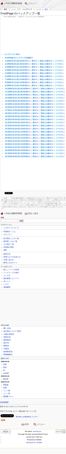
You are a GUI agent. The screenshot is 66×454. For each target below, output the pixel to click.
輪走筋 (5, 379)
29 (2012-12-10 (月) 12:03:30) (16, 147)
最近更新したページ (11, 278)
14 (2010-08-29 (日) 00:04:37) (16, 101)
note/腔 (6, 373)
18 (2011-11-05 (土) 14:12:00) (16, 113)
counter (4, 402)
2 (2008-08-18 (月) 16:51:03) (16, 64)
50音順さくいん (9, 231)
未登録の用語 (8, 247)
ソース (38, 9)
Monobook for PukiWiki (34, 442)
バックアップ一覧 (11, 54)
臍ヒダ (7, 328)
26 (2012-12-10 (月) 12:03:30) (16, 138)
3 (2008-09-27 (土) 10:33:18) (16, 67)
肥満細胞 (7, 354)
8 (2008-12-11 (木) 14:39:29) (16, 82)
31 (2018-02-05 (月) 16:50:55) (16, 153)
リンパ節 (6, 391)
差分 (46, 9)
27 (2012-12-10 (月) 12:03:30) (16, 141)
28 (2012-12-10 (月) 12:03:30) (16, 144)
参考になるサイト (10, 263)
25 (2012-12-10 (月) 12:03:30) (16, 135)
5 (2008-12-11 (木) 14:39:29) (16, 73)
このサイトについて (11, 228)
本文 (5, 9)
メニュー (30, 3)
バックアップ (27, 9)
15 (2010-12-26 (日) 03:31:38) (16, 104)
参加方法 (6, 254)
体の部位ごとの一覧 (11, 238)
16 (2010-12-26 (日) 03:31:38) (16, 107)
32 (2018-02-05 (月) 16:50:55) (16, 156)
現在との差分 (45, 61)
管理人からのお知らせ (12, 257)
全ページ (6, 281)
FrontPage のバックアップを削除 (18, 58)
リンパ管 (6, 393)
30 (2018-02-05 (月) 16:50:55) (16, 150)
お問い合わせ (8, 260)
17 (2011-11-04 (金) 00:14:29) (16, 110)
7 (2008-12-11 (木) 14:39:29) (16, 79)
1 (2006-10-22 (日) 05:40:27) (16, 61)
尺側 (6, 349)
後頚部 (7, 340)
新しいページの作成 (11, 270)
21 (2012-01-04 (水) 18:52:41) (16, 122)
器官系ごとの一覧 (10, 241)
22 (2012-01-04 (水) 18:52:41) (16, 125)
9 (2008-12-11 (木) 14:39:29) (16, 85)
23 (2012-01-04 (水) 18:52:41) (16, 129)
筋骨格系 (7, 352)
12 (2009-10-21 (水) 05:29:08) (16, 95)
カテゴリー (7, 234)
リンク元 (6, 275)
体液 (5, 388)
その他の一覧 (8, 244)
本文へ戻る (31, 213)
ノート (13, 9)
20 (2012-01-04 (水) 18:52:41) (16, 119)
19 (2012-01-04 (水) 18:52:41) (16, 116)
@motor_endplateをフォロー (27, 417)
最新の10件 (5, 358)
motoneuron (37, 431)
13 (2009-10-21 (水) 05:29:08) (16, 98)
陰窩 (6, 346)
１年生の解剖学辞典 (12, 3)
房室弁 (7, 337)
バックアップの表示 (11, 273)
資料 (5, 250)
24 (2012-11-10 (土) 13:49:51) (16, 132)
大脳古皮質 (8, 334)
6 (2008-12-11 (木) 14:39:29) (16, 76)
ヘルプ (6, 284)
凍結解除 (6, 287)
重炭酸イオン (8, 396)
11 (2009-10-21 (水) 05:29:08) (16, 92)
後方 (6, 343)
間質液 (5, 385)
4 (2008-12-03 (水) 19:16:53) (16, 70)
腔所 (5, 367)
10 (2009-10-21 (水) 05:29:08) (16, 88)
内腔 (5, 364)
